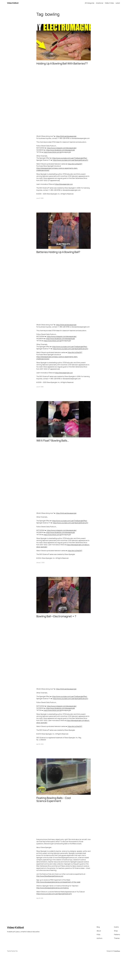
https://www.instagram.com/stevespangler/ (62, 148)
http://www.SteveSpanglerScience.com (49, 876)
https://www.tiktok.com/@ (52, 152)
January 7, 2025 (40, 562)
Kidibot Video (109, 3)
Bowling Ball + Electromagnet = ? (56, 616)
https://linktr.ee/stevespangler (66, 136)
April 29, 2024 (40, 744)
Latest (118, 3)
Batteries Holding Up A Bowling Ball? (58, 251)
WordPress (117, 951)
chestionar (99, 3)
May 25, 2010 (39, 898)
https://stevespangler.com (64, 184)
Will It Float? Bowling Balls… (52, 440)
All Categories (89, 3)
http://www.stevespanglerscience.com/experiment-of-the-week (58, 882)
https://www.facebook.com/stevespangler (60, 150)
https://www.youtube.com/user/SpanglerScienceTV (70, 160)
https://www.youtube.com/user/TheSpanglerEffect (69, 158)
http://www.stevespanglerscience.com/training (52, 888)
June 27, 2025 (40, 198)
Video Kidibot (13, 3)
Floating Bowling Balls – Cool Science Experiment (53, 799)
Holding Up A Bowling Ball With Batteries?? (62, 63)
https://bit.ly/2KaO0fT (74, 164)
